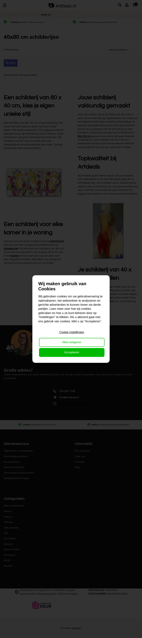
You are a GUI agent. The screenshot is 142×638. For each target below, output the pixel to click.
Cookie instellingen (71, 332)
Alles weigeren (71, 342)
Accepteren (71, 352)
